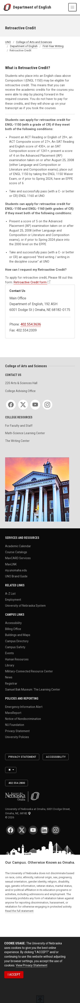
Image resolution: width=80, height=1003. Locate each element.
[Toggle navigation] (72, 7)
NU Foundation (14, 725)
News (8, 677)
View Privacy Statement (31, 965)
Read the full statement (19, 910)
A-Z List (10, 593)
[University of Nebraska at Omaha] (8, 7)
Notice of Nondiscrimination (23, 719)
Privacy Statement (17, 731)
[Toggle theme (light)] (10, 770)
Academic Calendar (18, 546)
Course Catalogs (16, 552)
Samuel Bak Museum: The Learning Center (32, 689)
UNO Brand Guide (16, 576)
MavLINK (11, 564)
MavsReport (13, 712)
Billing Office (13, 629)
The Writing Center (17, 441)
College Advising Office (20, 391)
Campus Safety (15, 647)
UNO (8, 42)
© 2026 (10, 817)
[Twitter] (23, 405)
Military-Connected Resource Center (29, 671)
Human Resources (17, 659)
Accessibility (13, 622)
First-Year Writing (53, 46)
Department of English (32, 7)
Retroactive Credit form (30, 282)
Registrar (11, 683)
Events (9, 653)
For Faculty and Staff (18, 425)
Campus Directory (17, 641)
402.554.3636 (30, 324)
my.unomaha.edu (16, 570)
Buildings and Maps (17, 635)
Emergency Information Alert (23, 706)
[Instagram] (47, 405)
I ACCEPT (14, 974)
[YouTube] (35, 405)
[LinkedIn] (44, 830)
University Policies (17, 737)
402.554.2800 (16, 783)
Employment (13, 599)
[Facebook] (11, 405)
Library (9, 665)
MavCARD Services (18, 558)
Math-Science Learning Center (25, 433)
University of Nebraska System (25, 605)
